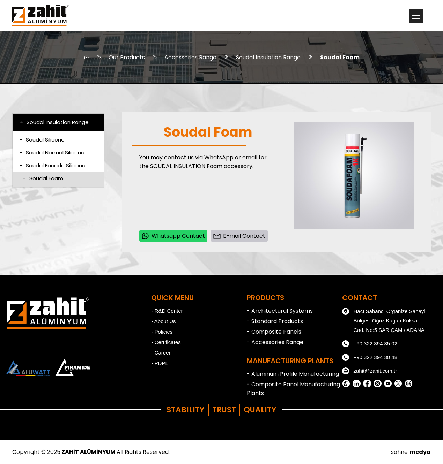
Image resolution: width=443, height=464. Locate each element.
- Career (160, 353)
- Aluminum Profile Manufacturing (293, 374)
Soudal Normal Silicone (52, 153)
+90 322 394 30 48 (369, 357)
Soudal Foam (340, 57)
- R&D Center (167, 311)
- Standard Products (275, 321)
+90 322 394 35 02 (369, 343)
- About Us (163, 321)
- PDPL (159, 363)
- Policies (161, 332)
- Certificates (165, 342)
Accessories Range (190, 57)
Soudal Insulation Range (268, 57)
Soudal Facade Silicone (53, 165)
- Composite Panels (274, 332)
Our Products (127, 57)
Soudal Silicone (42, 140)
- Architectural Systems (280, 311)
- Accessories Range (275, 342)
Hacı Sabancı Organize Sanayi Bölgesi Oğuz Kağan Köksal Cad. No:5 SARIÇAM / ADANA (383, 319)
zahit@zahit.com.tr (369, 370)
